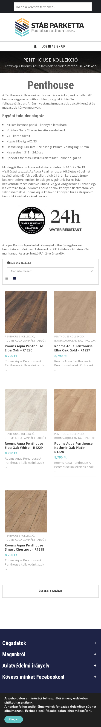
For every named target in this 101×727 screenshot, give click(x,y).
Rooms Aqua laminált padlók (42, 66)
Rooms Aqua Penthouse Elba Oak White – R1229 (24, 445)
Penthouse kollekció (19, 336)
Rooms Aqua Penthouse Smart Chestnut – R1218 (24, 547)
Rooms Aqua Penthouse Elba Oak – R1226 (24, 348)
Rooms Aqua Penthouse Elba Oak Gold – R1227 (73, 348)
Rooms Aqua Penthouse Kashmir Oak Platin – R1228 (73, 447)
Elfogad (13, 719)
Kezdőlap (11, 66)
